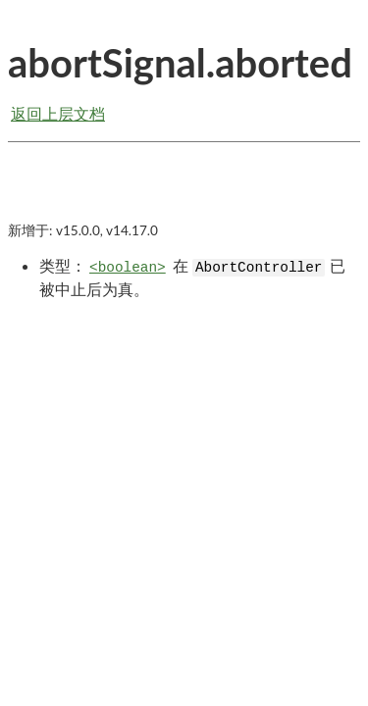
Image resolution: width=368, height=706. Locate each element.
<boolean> (127, 268)
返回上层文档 (58, 113)
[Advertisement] (184, 198)
